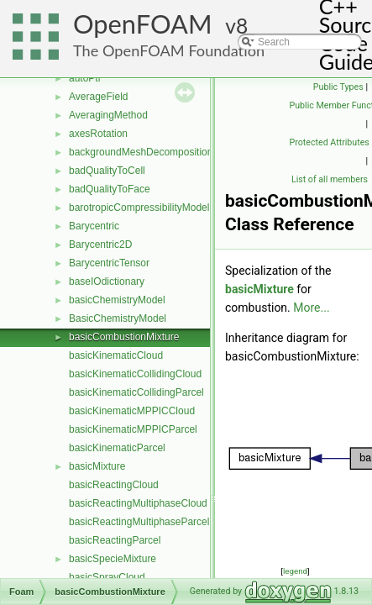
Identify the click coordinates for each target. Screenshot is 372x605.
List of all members (329, 179)
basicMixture (97, 466)
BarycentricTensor (109, 263)
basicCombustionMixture (124, 337)
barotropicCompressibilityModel (139, 207)
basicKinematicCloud (116, 355)
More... (311, 307)
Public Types (338, 87)
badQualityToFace (109, 189)
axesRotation (98, 133)
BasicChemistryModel (117, 318)
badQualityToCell (107, 170)
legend (295, 571)
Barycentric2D (100, 244)
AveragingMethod (108, 115)
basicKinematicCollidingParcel (136, 392)
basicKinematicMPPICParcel (133, 429)
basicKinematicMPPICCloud (132, 411)
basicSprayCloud (107, 577)
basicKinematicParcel (117, 448)
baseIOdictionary (106, 281)
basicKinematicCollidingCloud (135, 374)
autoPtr (85, 78)
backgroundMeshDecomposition (140, 152)
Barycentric (94, 226)
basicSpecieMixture (112, 559)
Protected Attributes (329, 142)
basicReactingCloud (114, 485)
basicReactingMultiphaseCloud (138, 503)
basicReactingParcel (114, 540)
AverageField (98, 97)
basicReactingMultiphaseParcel (139, 522)
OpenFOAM (142, 23)
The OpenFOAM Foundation (169, 50)
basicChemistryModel (117, 300)
